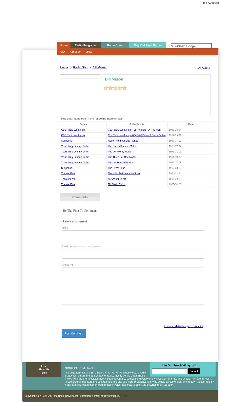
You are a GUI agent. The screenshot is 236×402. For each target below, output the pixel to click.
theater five (68, 173)
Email (81, 245)
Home (36, 29)
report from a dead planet (123, 140)
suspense (66, 140)
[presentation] (92, 316)
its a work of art (117, 179)
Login (124, 395)
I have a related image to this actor (183, 325)
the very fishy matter (120, 151)
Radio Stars (115, 45)
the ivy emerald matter (120, 162)
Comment (67, 264)
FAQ (62, 51)
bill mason (99, 67)
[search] (191, 46)
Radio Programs (86, 45)
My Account (211, 2)
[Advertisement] (39, 123)
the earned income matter (122, 146)
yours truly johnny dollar (75, 146)
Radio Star (80, 67)
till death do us (116, 184)
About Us (75, 51)
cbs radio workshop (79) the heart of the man (134, 129)
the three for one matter (122, 157)
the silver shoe (116, 168)
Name (65, 227)
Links (89, 51)
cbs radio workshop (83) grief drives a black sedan (136, 135)
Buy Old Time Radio (147, 45)
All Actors (204, 67)
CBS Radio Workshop (73, 129)
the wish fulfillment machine (124, 173)
